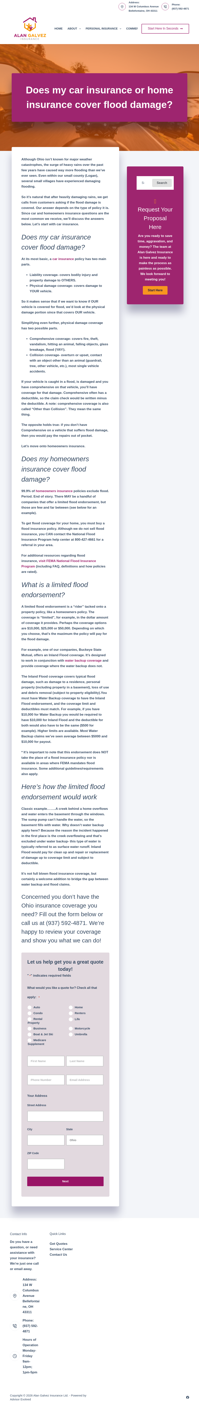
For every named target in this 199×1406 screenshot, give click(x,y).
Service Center (61, 1249)
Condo (38, 1013)
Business (39, 1028)
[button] (162, 183)
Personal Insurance (104, 28)
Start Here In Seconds (165, 28)
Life (77, 1019)
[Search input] (144, 183)
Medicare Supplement (37, 1042)
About (74, 28)
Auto (36, 1007)
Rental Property (35, 1020)
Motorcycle (82, 1028)
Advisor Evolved (20, 1399)
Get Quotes (59, 1244)
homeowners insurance (54, 491)
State (69, 1129)
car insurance (63, 259)
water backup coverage (83, 660)
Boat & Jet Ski (43, 1034)
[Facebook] (187, 1397)
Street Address (36, 1105)
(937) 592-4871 (180, 8)
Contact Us (58, 1254)
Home (58, 28)
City (29, 1129)
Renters (80, 1013)
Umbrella (81, 1034)
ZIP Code (33, 1153)
